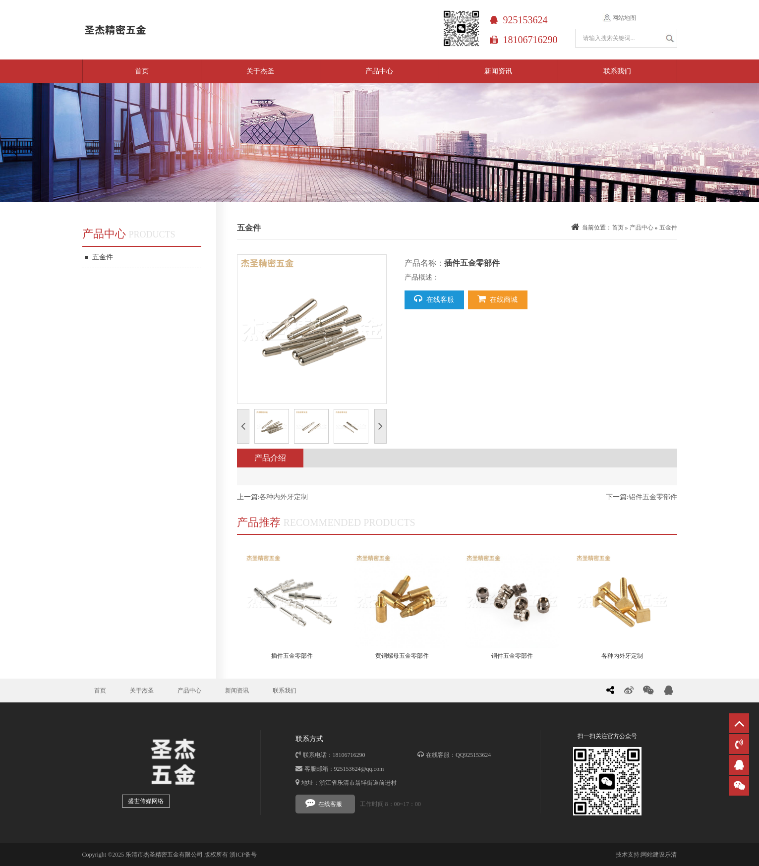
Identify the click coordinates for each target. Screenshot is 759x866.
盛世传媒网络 (146, 801)
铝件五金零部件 (653, 497)
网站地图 (624, 17)
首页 (142, 71)
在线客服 (434, 298)
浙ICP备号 (243, 854)
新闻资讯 (498, 71)
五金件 (99, 257)
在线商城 (497, 298)
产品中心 (379, 71)
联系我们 (617, 71)
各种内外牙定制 (283, 497)
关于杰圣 (260, 71)
